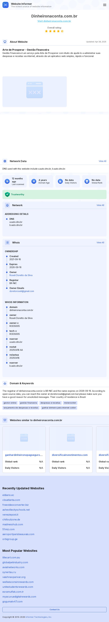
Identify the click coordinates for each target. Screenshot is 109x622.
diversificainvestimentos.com (70, 454)
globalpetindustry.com (15, 562)
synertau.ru (9, 572)
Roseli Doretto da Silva (20, 275)
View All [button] (102, 161)
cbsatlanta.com (11, 499)
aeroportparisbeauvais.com (18, 534)
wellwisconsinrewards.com (18, 581)
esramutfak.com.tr (13, 591)
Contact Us (55, 609)
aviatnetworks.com (13, 567)
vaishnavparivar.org (13, 577)
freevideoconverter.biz (15, 504)
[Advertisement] (54, 67)
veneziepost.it (10, 514)
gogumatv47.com (12, 601)
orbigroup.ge (9, 539)
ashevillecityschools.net (16, 509)
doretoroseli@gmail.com (21, 291)
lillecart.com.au (11, 557)
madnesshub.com (12, 524)
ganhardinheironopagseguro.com (25, 454)
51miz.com (8, 529)
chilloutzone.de (11, 519)
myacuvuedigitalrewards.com (19, 596)
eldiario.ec (8, 495)
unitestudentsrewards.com (17, 586)
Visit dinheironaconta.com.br (54, 21)
